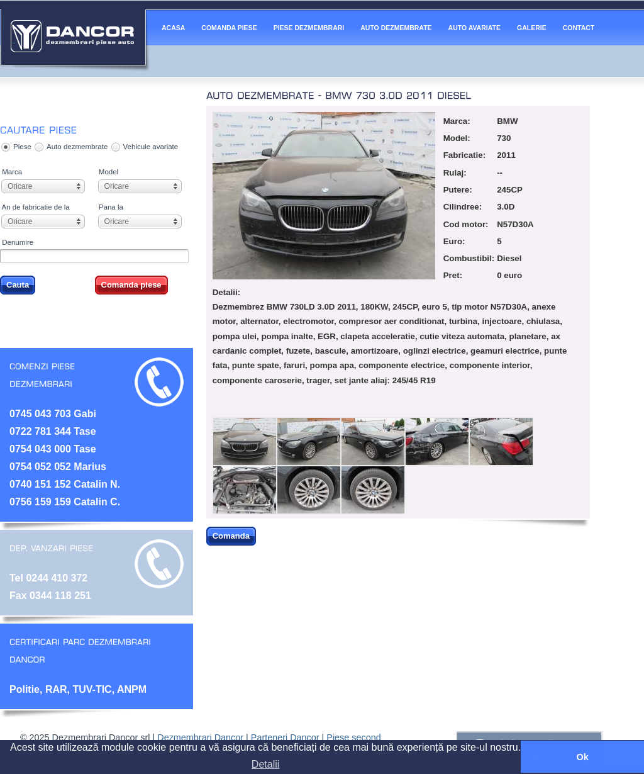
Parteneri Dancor (285, 737)
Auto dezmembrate (77, 146)
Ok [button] (582, 757)
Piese (22, 146)
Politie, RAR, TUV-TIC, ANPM (78, 689)
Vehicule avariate (151, 146)
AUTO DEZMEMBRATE (395, 27)
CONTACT (579, 27)
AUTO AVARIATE (474, 27)
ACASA (173, 27)
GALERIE (532, 27)
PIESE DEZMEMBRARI (309, 27)
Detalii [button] (265, 764)
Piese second (353, 737)
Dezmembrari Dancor (200, 737)
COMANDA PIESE (229, 27)
